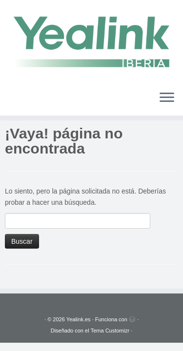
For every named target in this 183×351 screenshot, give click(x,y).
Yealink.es (78, 319)
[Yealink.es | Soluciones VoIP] (91, 41)
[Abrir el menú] (167, 98)
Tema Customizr (110, 330)
